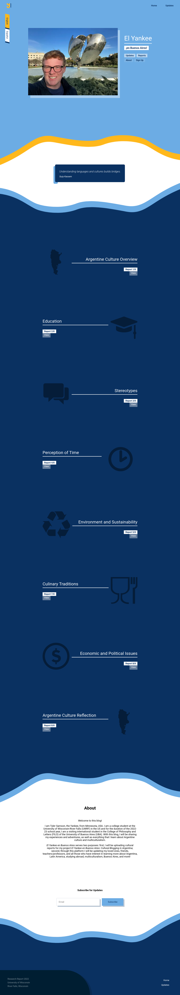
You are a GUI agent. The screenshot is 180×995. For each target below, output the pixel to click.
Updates (165, 985)
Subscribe (112, 902)
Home (166, 980)
